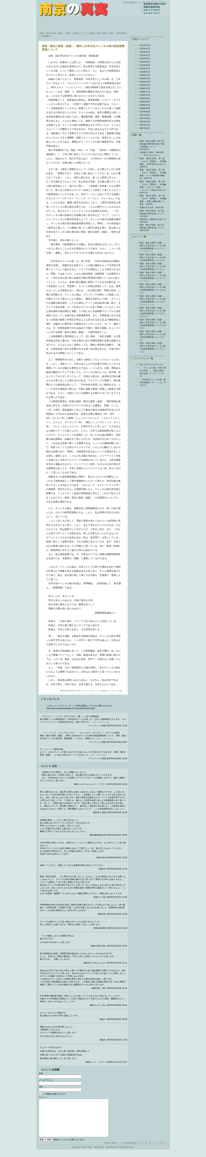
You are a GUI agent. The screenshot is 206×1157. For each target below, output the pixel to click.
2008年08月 (145, 102)
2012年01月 (145, 52)
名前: (41, 1073)
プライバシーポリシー (158, 1150)
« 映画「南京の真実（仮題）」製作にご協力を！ (60, 33)
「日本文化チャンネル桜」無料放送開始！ (59, 716)
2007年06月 (145, 115)
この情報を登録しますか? (52, 1094)
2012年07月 (145, 48)
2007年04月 (145, 121)
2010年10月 (145, 58)
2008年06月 (145, 108)
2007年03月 (145, 125)
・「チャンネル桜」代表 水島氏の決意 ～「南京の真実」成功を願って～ (73, 733)
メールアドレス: (46, 1080)
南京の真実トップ (114, 1150)
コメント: (43, 1097)
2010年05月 (145, 65)
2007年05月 (145, 118)
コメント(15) (99, 691)
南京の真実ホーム (133, 2)
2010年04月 (145, 68)
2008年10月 (145, 95)
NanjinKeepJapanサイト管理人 (92, 784)
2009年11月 (145, 75)
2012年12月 (145, 45)
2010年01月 (145, 72)
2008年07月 (145, 105)
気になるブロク (47, 749)
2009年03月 (145, 78)
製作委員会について (135, 1150)
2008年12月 (145, 88)
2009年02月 (145, 82)
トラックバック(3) (113, 691)
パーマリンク (87, 691)
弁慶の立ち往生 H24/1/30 (152, 207)
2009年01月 (145, 85)
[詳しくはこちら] (101, 722)
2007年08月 (145, 112)
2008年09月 (145, 98)
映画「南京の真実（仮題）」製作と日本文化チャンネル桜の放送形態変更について (153, 246)
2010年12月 (145, 55)
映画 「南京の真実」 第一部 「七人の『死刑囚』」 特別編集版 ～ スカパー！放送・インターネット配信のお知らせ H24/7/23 (154, 187)
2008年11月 (145, 92)
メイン (86, 33)
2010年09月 (145, 62)
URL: (41, 1087)
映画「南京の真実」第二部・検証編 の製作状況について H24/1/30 (153, 213)
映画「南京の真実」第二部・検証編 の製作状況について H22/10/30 (153, 228)
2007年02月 (145, 128)
